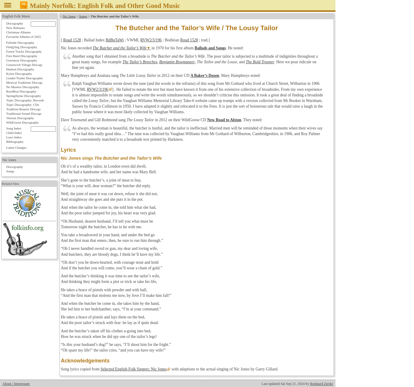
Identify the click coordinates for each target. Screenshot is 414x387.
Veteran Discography (20, 118)
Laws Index (14, 137)
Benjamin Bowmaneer (177, 62)
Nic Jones (69, 16)
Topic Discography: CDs (22, 104)
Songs (83, 16)
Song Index (13, 128)
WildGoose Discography (22, 122)
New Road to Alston (224, 120)
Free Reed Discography (22, 56)
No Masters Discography (22, 87)
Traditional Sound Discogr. (24, 113)
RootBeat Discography (21, 91)
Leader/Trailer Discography (24, 78)
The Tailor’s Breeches (140, 62)
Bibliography (15, 141)
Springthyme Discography (23, 96)
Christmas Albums (18, 32)
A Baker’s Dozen (204, 75)
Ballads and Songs (210, 48)
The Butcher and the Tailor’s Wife (120, 48)
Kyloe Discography (19, 73)
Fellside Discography (20, 42)
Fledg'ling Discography (21, 47)
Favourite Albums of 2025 (23, 36)
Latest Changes (16, 147)
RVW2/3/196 (151, 40)
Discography (14, 23)
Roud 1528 (72, 40)
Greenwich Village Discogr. (24, 65)
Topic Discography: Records (25, 100)
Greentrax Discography (21, 60)
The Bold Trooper (260, 62)
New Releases (15, 28)
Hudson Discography (20, 69)
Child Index (14, 133)
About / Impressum (16, 384)
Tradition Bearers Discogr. (23, 109)
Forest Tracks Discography (24, 51)
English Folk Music (16, 16)
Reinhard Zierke (321, 384)
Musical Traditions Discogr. (24, 82)
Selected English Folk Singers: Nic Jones (133, 369)
